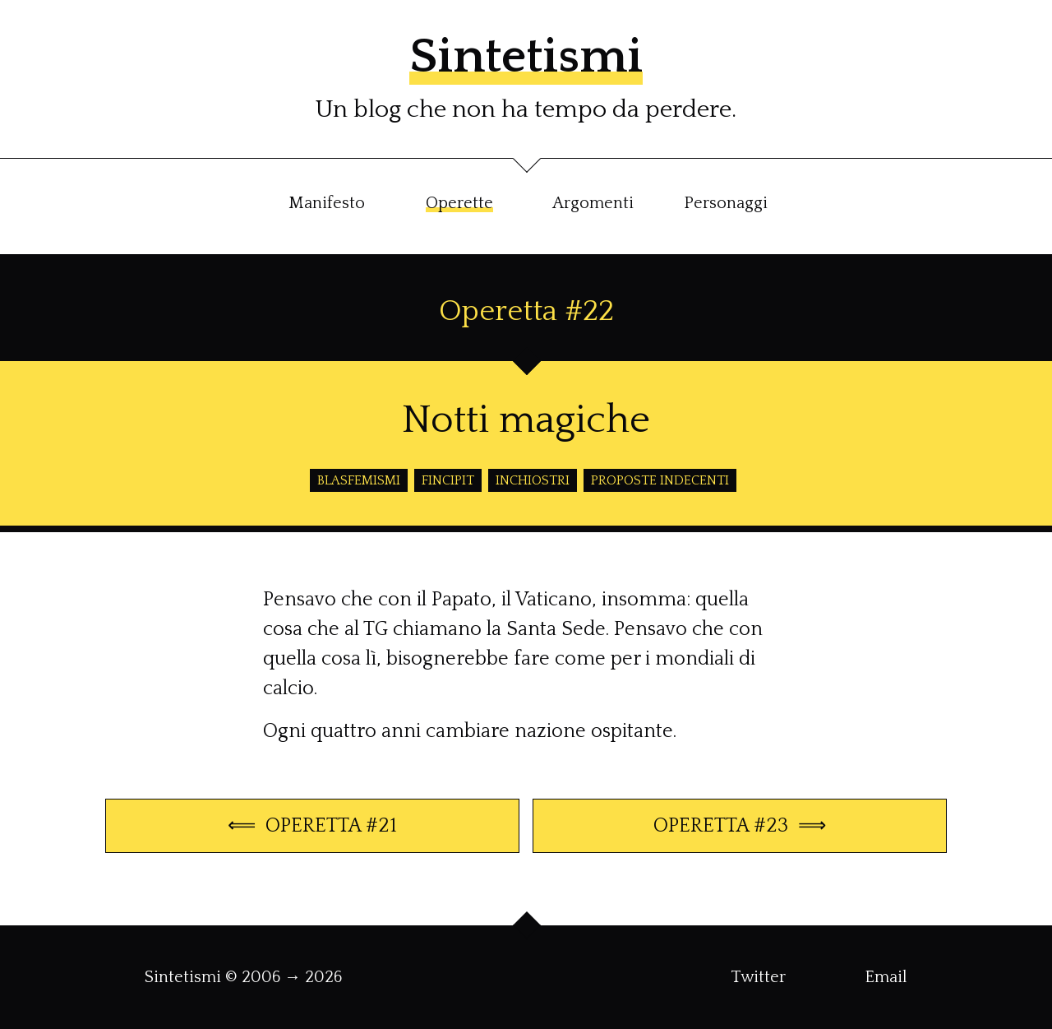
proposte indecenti (660, 480)
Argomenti (593, 203)
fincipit (448, 480)
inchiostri (533, 480)
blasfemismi (358, 480)
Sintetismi (526, 57)
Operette (459, 203)
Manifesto (326, 203)
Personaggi (726, 203)
